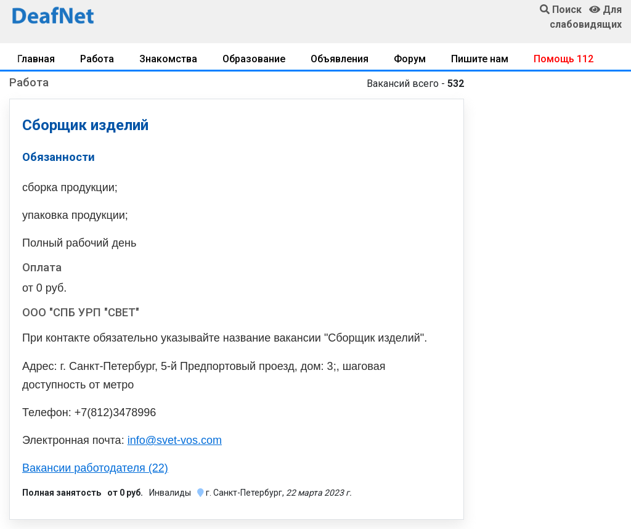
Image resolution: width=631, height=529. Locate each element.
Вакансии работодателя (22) (95, 468)
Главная (36, 59)
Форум (410, 59)
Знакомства (168, 59)
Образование (253, 59)
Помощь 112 (563, 59)
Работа (97, 59)
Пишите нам (479, 59)
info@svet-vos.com (175, 440)
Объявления (339, 59)
